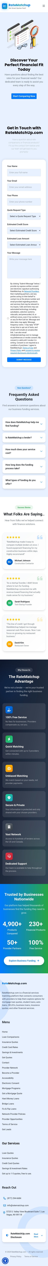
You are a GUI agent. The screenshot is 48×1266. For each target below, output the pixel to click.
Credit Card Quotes (10, 1163)
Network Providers (31, 291)
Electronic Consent (10, 1083)
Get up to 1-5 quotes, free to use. (17, 1173)
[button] (5, 1260)
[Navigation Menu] (44, 6)
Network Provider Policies (13, 1114)
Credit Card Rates (10, 1047)
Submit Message (23, 360)
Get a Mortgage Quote (12, 1093)
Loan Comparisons (10, 1037)
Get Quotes (7, 1057)
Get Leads (6, 1129)
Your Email (12, 181)
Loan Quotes (8, 1153)
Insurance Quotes (10, 1042)
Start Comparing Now (24, 96)
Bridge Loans (8, 1104)
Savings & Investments (12, 1052)
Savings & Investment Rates (14, 1168)
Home (5, 1032)
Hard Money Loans (10, 1098)
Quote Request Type (16, 210)
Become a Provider (10, 1073)
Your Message (13, 253)
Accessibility (8, 1078)
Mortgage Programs (11, 1088)
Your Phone (12, 195)
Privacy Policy (15, 350)
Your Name (12, 166)
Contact (5, 1062)
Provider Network (10, 1068)
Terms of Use (28, 348)
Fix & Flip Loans (9, 1109)
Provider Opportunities (12, 1119)
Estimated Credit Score (17, 224)
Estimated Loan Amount (18, 238)
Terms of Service (9, 1124)
